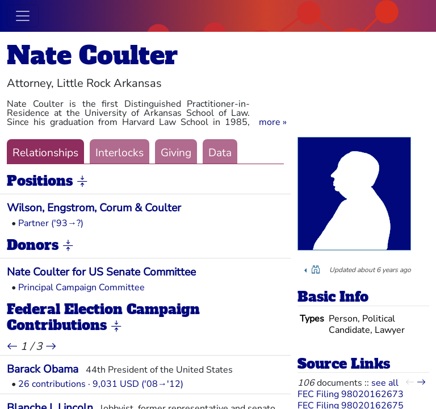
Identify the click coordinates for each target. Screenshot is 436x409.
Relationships (45, 152)
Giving (176, 152)
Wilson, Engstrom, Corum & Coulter (94, 208)
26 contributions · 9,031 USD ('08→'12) (100, 384)
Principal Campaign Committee (81, 287)
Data (220, 152)
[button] (273, 122)
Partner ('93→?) (50, 223)
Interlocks (119, 152)
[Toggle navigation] (23, 16)
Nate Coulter (92, 55)
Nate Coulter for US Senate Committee (101, 272)
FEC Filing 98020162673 (350, 394)
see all (385, 383)
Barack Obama (42, 369)
